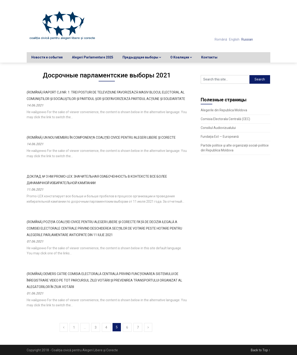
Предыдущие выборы (140, 57)
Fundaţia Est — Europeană (220, 136)
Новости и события (47, 57)
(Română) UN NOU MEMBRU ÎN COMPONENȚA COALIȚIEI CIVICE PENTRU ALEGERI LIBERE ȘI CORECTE (101, 137)
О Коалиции (179, 57)
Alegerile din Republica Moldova (224, 110)
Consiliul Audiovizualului (218, 128)
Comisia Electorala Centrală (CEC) (225, 119)
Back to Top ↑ (260, 350)
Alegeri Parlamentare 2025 (92, 57)
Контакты (209, 57)
